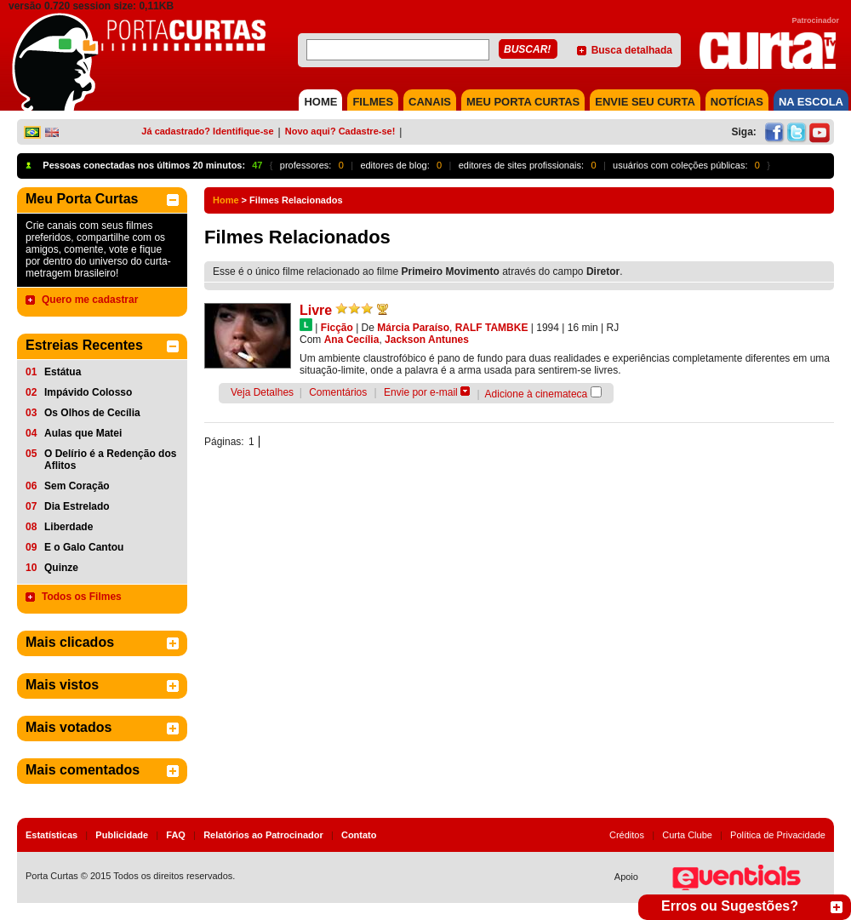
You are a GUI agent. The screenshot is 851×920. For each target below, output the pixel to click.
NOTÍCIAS (737, 101)
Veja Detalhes (262, 392)
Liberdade (68, 527)
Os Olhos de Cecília (92, 413)
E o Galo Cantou (83, 547)
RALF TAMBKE (491, 328)
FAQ (176, 835)
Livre (316, 310)
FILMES (372, 101)
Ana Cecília (352, 340)
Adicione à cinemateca (536, 394)
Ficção (337, 328)
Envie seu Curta (645, 101)
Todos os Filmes (82, 597)
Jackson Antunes (427, 340)
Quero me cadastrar (90, 300)
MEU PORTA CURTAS (523, 101)
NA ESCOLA (811, 101)
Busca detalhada (631, 50)
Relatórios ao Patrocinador (263, 835)
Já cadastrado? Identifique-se (207, 131)
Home (226, 200)
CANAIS (429, 101)
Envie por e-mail (421, 392)
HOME (320, 101)
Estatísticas (51, 835)
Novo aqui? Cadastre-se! (340, 131)
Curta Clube (687, 835)
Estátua (62, 372)
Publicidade (121, 835)
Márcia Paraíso (413, 328)
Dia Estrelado (77, 506)
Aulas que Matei (83, 433)
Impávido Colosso (88, 392)
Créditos (626, 835)
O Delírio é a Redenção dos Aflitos (110, 459)
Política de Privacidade (777, 835)
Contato (359, 835)
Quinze (61, 568)
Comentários (338, 392)
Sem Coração (77, 486)
